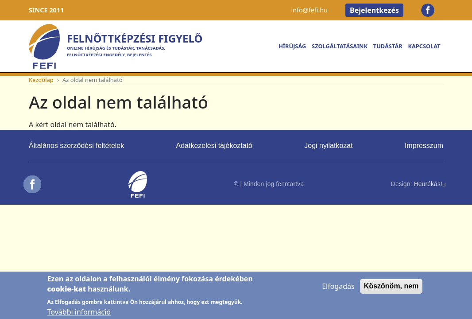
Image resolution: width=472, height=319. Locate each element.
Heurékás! (431, 184)
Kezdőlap (41, 80)
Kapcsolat (424, 46)
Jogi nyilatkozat (328, 145)
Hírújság (292, 46)
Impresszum (424, 145)
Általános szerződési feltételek (76, 145)
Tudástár (387, 46)
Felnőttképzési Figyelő (134, 38)
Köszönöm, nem (391, 290)
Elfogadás (338, 290)
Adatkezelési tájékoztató (214, 145)
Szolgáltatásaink (340, 46)
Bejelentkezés (374, 10)
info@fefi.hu (309, 10)
